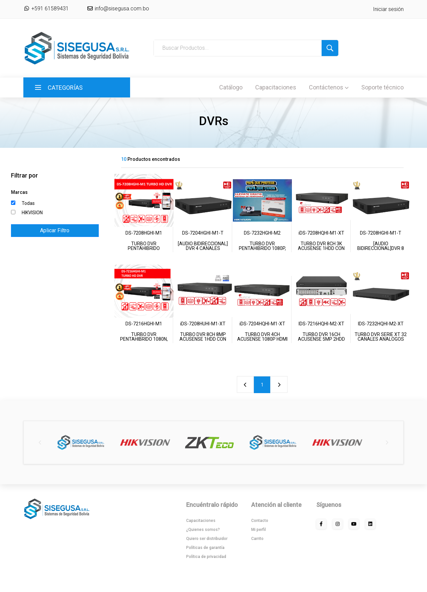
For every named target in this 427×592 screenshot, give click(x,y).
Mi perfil (258, 529)
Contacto (259, 520)
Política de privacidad (206, 556)
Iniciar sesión (388, 9)
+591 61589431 (46, 8)
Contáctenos (329, 87)
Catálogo (231, 87)
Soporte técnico (382, 87)
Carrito (257, 538)
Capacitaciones (275, 87)
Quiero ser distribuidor (207, 538)
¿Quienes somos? (203, 529)
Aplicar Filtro (54, 230)
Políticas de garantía (205, 547)
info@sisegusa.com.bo (121, 8)
